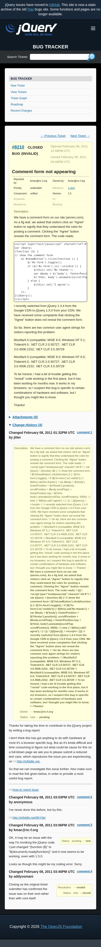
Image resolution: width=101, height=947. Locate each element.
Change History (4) (27, 425)
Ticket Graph (19, 98)
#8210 (18, 147)
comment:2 (84, 797)
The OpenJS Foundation (61, 927)
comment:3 (84, 825)
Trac (30, 9)
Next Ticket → (80, 136)
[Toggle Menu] (93, 28)
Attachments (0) (25, 417)
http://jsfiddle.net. (26, 761)
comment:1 (84, 432)
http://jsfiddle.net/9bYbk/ (27, 817)
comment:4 (84, 871)
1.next (71, 188)
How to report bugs (24, 790)
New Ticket (18, 85)
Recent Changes (21, 110)
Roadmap (17, 104)
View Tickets (19, 92)
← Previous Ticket (53, 136)
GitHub (54, 5)
